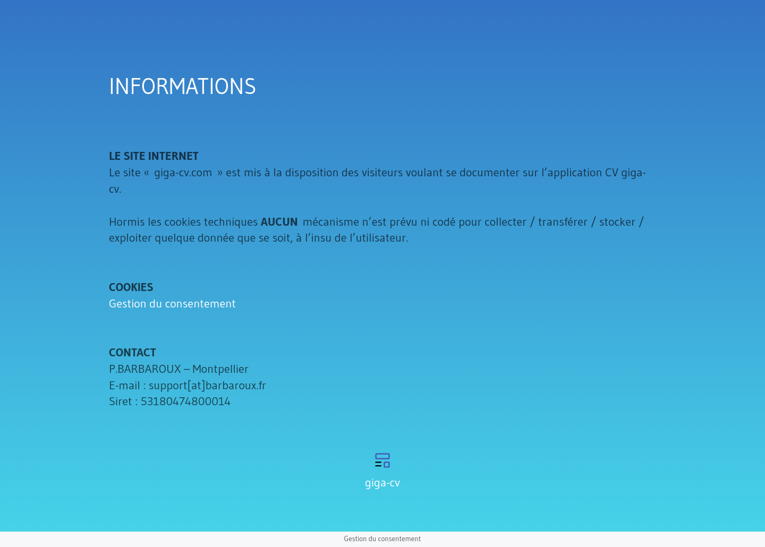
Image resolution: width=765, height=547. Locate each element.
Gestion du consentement (172, 303)
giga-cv (382, 482)
